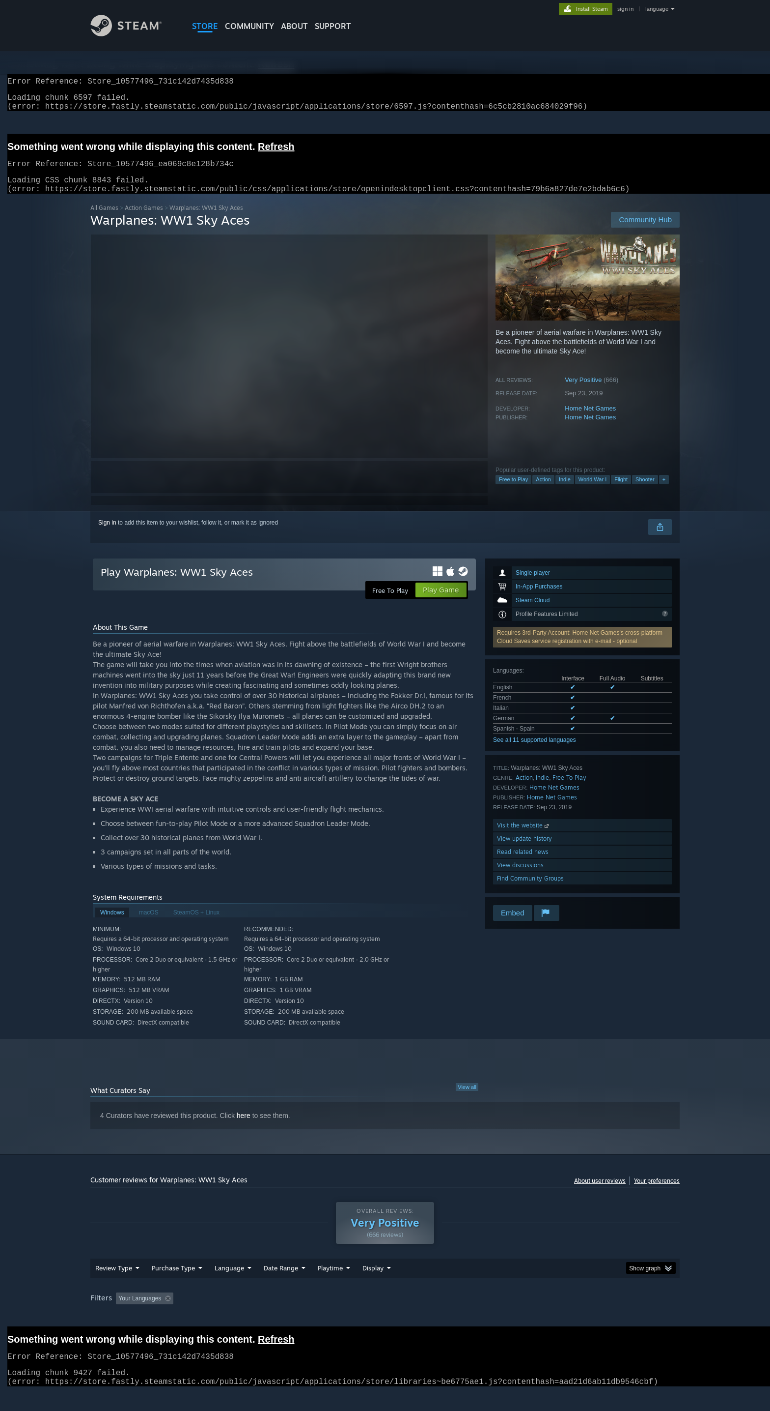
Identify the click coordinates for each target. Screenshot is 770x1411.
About (294, 26)
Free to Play (513, 491)
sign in (625, 8)
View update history (524, 850)
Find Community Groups (530, 890)
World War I (592, 491)
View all (467, 1099)
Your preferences (657, 1192)
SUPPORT (333, 26)
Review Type (113, 1287)
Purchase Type (173, 1287)
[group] (385, 1317)
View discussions (520, 877)
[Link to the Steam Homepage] (133, 33)
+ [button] (663, 491)
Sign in (107, 534)
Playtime (330, 1287)
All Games (104, 219)
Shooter (645, 491)
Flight (621, 491)
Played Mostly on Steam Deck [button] (385, 1317)
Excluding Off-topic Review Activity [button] (239, 1317)
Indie (565, 491)
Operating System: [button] (467, 1317)
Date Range (281, 1287)
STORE (205, 26)
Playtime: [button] (315, 1317)
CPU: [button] (518, 1317)
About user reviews (600, 1192)
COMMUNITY (249, 26)
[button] (123, 1316)
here (243, 1127)
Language (229, 1287)
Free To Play (569, 789)
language (656, 8)
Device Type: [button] (594, 1317)
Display (373, 1287)
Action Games (144, 219)
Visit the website (523, 837)
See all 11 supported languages (534, 751)
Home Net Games (590, 420)
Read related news (523, 863)
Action (543, 491)
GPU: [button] (551, 1317)
